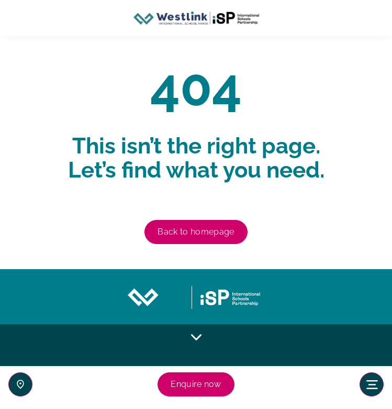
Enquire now (196, 384)
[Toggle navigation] (372, 384)
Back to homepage (196, 232)
